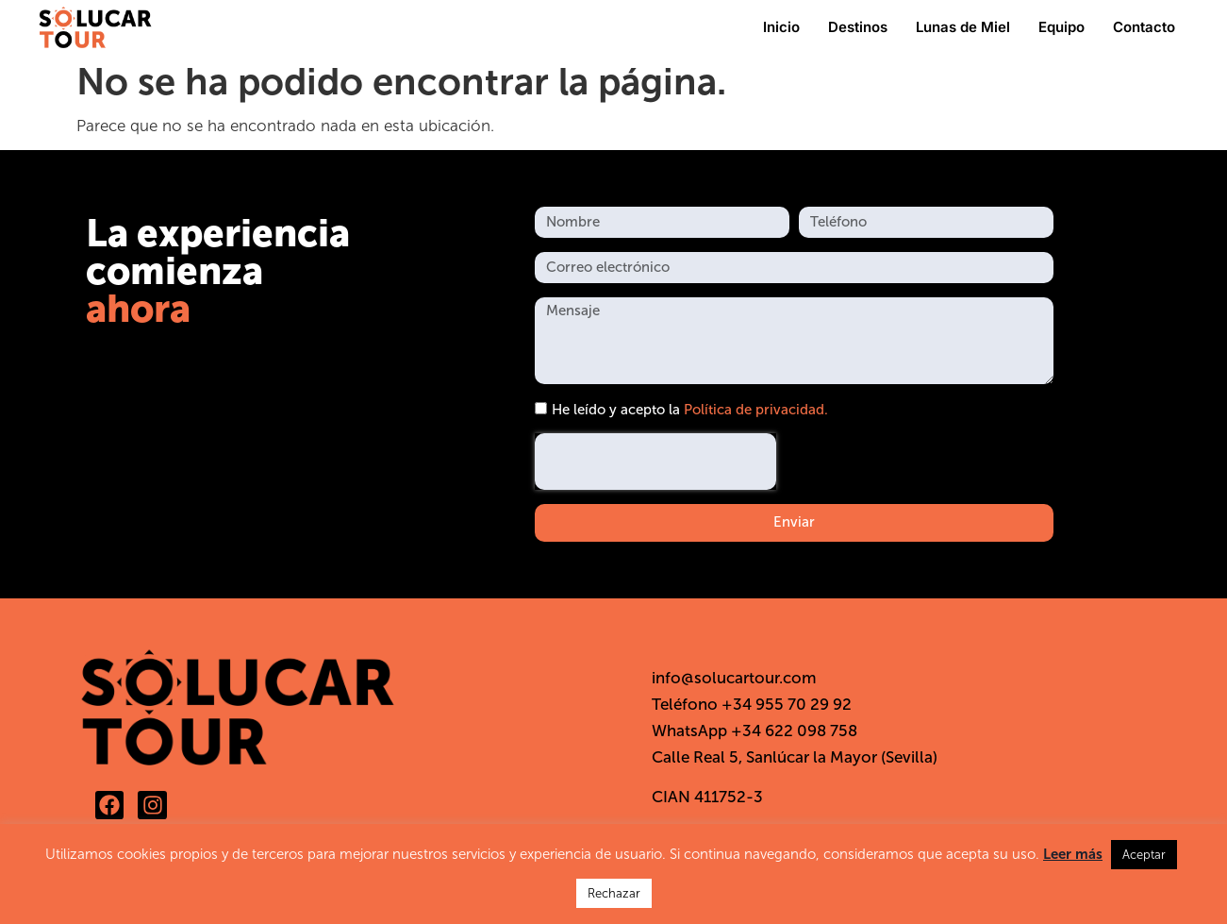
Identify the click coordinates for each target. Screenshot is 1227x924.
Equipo (1061, 27)
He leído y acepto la (690, 409)
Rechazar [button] (614, 893)
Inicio (781, 27)
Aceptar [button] (1144, 855)
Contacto (1144, 27)
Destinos (857, 27)
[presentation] (655, 461)
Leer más (1073, 854)
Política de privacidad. (756, 409)
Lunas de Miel (963, 27)
